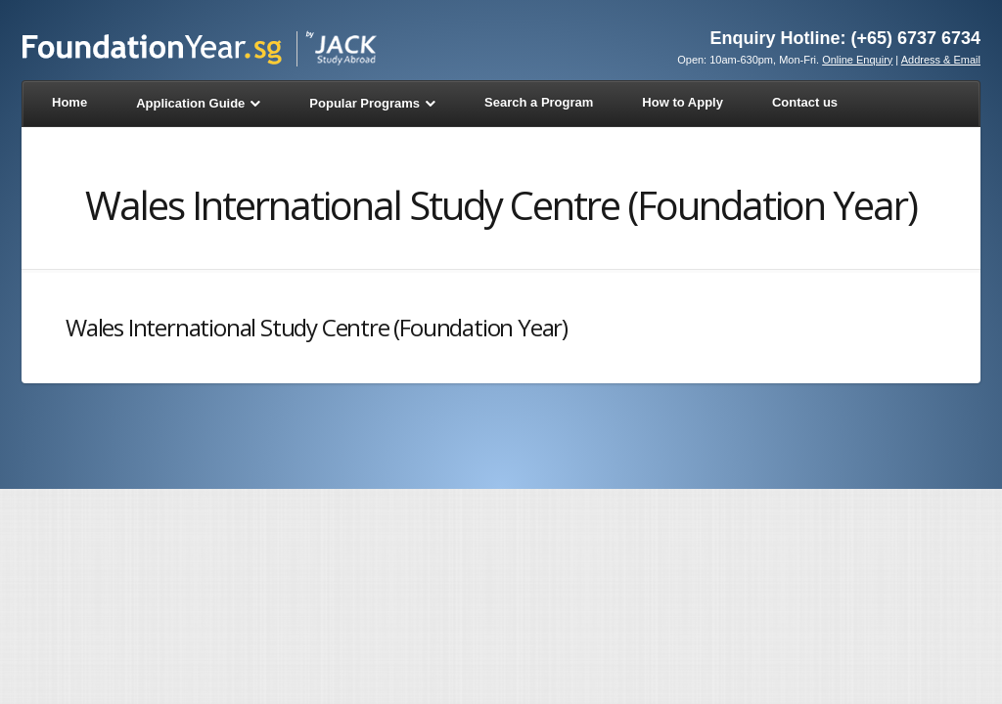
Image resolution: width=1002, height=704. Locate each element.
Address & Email (940, 60)
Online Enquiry (857, 60)
